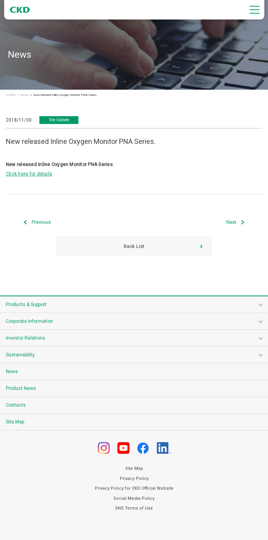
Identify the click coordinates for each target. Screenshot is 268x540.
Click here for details (29, 174)
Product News (21, 388)
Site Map (15, 422)
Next (231, 222)
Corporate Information (29, 321)
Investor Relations (25, 338)
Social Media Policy (134, 498)
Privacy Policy (134, 478)
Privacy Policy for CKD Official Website (134, 488)
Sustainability (20, 355)
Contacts (16, 405)
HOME (11, 95)
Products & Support (26, 304)
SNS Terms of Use (134, 508)
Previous (41, 222)
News (24, 95)
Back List (134, 246)
